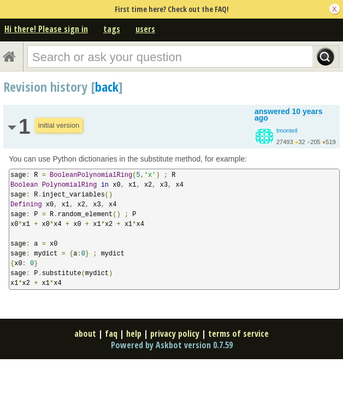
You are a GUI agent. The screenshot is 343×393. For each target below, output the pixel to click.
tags (111, 29)
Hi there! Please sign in (46, 29)
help (133, 333)
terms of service (238, 333)
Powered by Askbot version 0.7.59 (172, 345)
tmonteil (287, 130)
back (107, 87)
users (145, 29)
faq (111, 333)
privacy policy (174, 333)
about (85, 333)
